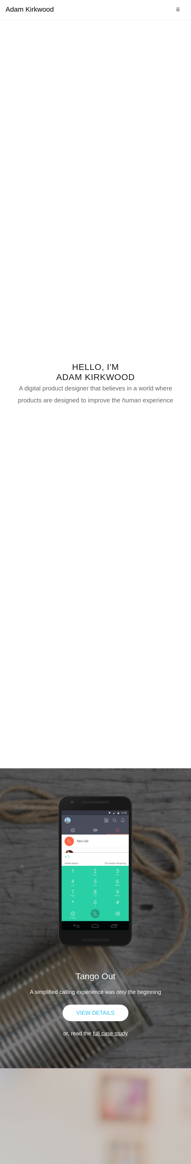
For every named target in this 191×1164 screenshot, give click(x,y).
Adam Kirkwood (30, 9)
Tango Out (96, 976)
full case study (110, 1033)
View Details (95, 1013)
